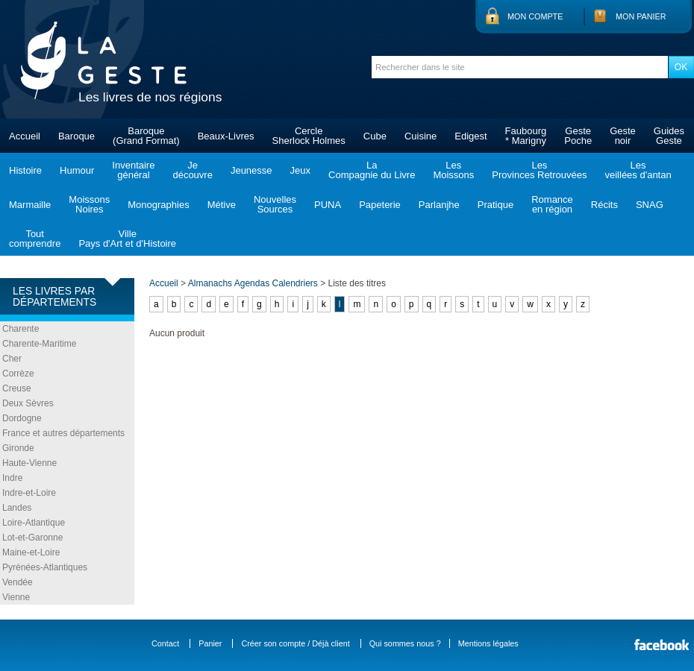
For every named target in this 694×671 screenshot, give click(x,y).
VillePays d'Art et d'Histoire (127, 238)
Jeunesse (251, 170)
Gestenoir (623, 135)
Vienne (16, 597)
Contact (165, 643)
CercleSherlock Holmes (309, 135)
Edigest (470, 136)
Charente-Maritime (39, 343)
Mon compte (535, 16)
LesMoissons (453, 170)
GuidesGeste (669, 135)
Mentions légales (488, 643)
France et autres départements (63, 433)
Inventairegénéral (133, 170)
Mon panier (641, 16)
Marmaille (30, 204)
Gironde (18, 448)
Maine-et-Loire (31, 552)
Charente (20, 329)
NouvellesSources (275, 204)
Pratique (495, 204)
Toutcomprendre (34, 238)
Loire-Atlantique (33, 522)
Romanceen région (552, 204)
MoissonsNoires (89, 204)
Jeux (300, 170)
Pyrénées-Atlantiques (44, 567)
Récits (604, 204)
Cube (375, 136)
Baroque (76, 136)
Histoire (25, 170)
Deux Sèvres (28, 403)
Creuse (16, 388)
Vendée (17, 582)
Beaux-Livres (226, 136)
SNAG (649, 204)
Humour (77, 170)
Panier (210, 643)
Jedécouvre (192, 170)
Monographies (158, 204)
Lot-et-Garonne (32, 537)
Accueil (24, 136)
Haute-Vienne (29, 463)
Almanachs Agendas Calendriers (253, 283)
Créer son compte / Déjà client (295, 643)
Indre (12, 478)
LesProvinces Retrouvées (539, 170)
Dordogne (22, 418)
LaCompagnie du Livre (371, 170)
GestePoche (578, 135)
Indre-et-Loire (29, 493)
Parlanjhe (439, 204)
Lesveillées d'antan (637, 170)
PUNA (327, 204)
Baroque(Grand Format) (146, 135)
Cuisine (420, 136)
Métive (221, 204)
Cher (12, 358)
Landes (16, 508)
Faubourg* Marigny (526, 135)
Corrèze (18, 373)
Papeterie (380, 204)
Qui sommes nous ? (405, 643)
